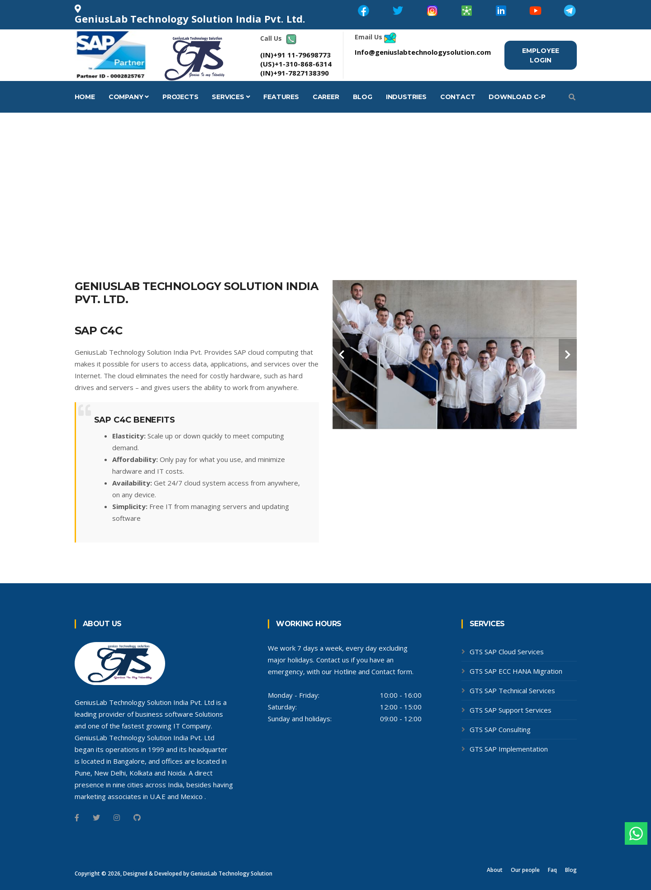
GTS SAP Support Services (510, 709)
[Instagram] (117, 817)
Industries (406, 97)
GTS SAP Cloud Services (507, 651)
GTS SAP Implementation (509, 748)
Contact (457, 97)
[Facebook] (77, 817)
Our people (525, 870)
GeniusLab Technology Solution (231, 873)
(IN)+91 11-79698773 (295, 54)
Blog (362, 97)
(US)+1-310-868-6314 (296, 63)
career (326, 97)
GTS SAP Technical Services (512, 690)
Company (129, 97)
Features (281, 97)
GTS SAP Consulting (500, 729)
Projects (180, 97)
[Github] (137, 817)
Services (231, 97)
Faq (552, 870)
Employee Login (540, 55)
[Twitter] (96, 817)
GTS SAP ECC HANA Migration (516, 671)
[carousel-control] (342, 355)
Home (85, 97)
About (495, 870)
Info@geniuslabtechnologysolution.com (423, 52)
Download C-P (517, 97)
